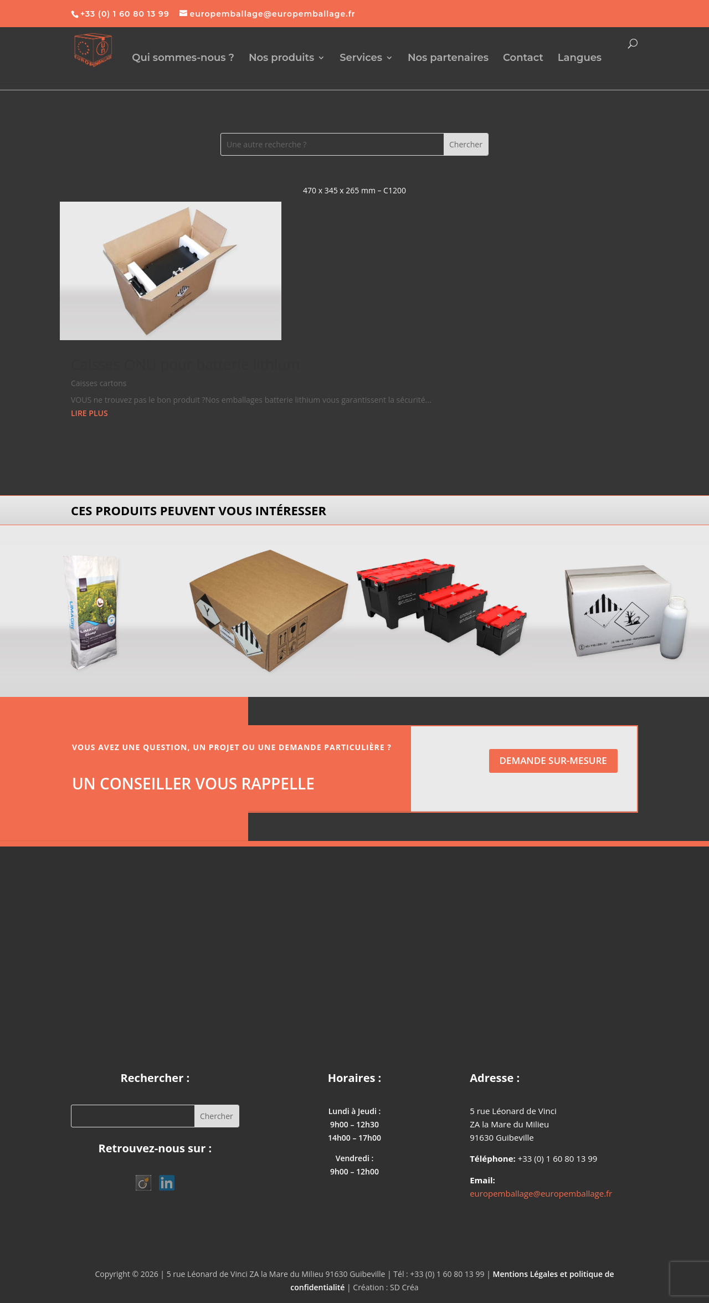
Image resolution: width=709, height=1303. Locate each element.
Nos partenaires (448, 59)
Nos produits (282, 59)
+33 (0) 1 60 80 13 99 (124, 14)
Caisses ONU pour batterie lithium (185, 364)
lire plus (89, 413)
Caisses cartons (99, 383)
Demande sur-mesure (553, 760)
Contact (523, 59)
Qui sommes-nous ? (183, 59)
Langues (580, 59)
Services (361, 59)
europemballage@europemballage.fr (541, 1193)
